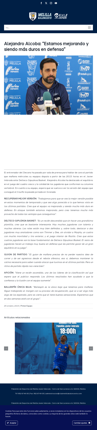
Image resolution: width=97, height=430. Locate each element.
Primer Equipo (26, 306)
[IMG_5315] (48, 85)
